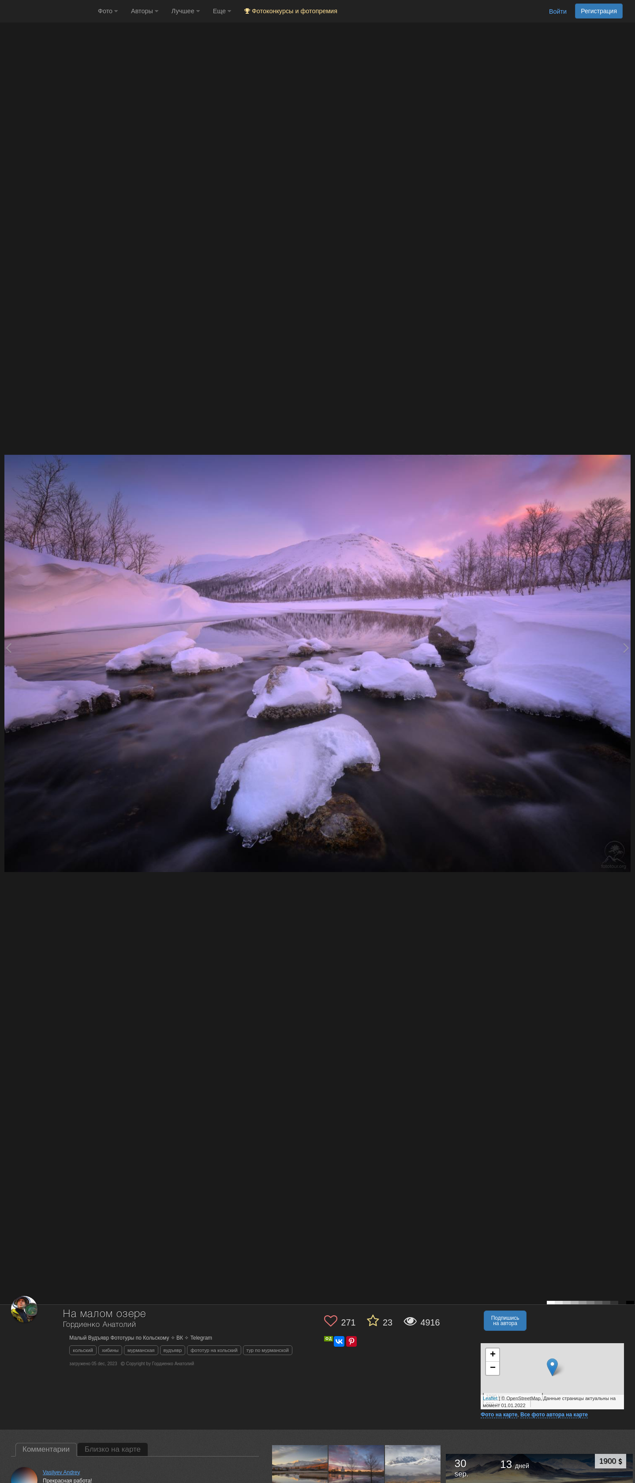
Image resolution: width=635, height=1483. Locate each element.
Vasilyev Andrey (61, 1472)
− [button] (493, 1368)
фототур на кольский (213, 1350)
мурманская (141, 1350)
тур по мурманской (268, 1350)
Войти (558, 11)
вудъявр (173, 1350)
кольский (83, 1350)
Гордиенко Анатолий (99, 1325)
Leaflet (490, 1398)
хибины (110, 1350)
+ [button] (493, 1355)
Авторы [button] (144, 11)
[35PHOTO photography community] (48, 11)
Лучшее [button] (186, 11)
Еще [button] (222, 11)
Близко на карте (113, 1449)
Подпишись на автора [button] (505, 1320)
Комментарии (46, 1449)
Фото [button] (108, 11)
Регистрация (599, 11)
